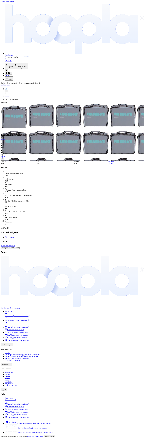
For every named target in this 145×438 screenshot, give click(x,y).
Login (3, 85)
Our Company (7, 344)
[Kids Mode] (8, 73)
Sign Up (7, 85)
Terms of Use (39, 436)
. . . (7, 91)
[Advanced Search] (6, 70)
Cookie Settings (49, 436)
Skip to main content (7, 2)
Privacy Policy (31, 436)
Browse (7, 59)
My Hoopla (8, 61)
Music (7, 96)
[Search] (9, 66)
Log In (7, 75)
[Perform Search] (21, 66)
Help (4, 389)
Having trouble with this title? (10, 248)
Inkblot (3, 139)
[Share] (2, 159)
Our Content (6, 364)
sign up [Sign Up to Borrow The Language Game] (3, 157)
